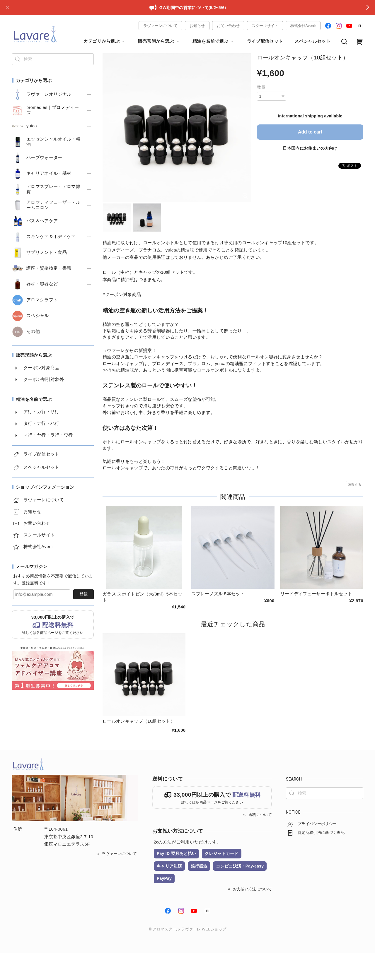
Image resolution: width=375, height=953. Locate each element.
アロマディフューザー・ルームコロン (53, 205)
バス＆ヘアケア (42, 220)
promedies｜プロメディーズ (52, 110)
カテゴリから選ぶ (104, 42)
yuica (31, 126)
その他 (33, 331)
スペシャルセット (312, 41)
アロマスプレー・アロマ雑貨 (53, 189)
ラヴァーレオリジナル (48, 94)
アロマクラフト (42, 299)
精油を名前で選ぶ (213, 42)
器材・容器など (42, 284)
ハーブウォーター (44, 157)
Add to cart (310, 131)
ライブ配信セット (265, 41)
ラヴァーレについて (160, 25)
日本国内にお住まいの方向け (310, 148)
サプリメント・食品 (46, 252)
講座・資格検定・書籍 (48, 268)
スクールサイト (265, 25)
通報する (354, 484)
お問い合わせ (228, 25)
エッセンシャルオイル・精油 (53, 142)
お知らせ (197, 25)
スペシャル (37, 315)
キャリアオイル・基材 (48, 173)
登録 (83, 594)
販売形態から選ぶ (159, 42)
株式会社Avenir (303, 25)
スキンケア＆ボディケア (51, 236)
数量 (261, 87)
